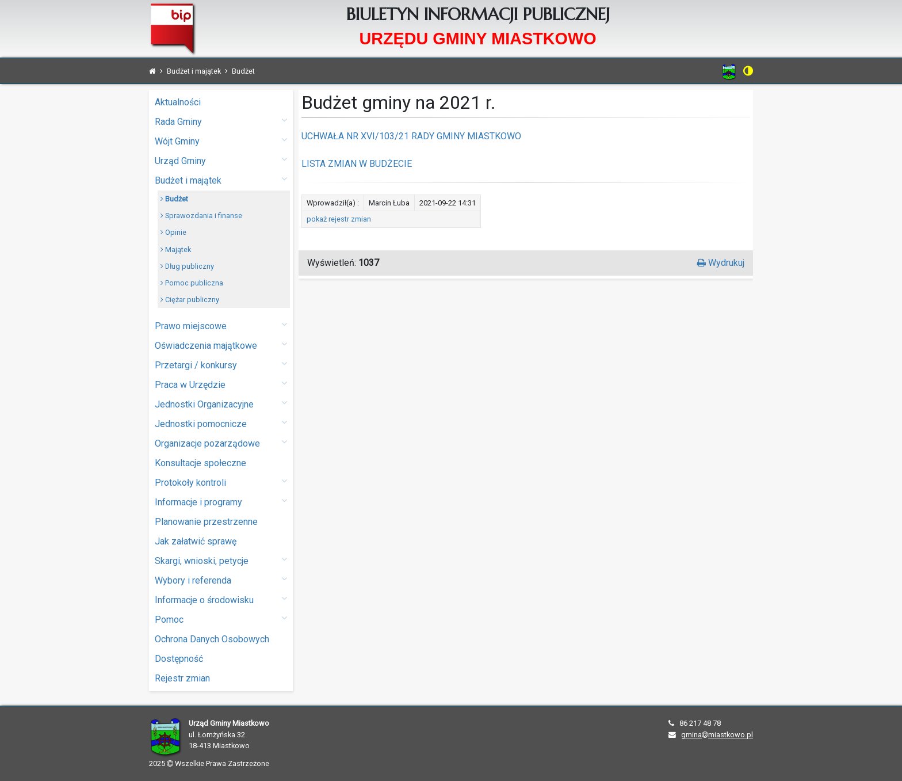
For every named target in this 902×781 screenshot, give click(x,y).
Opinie (173, 232)
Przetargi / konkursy (221, 365)
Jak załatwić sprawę (195, 541)
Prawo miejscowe (221, 325)
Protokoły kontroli (221, 482)
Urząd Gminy (221, 160)
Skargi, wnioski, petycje (221, 560)
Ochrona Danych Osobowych (212, 639)
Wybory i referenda (221, 580)
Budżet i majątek (221, 180)
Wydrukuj (720, 262)
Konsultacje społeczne (200, 463)
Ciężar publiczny (189, 299)
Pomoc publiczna (191, 283)
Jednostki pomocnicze (221, 423)
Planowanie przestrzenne (206, 521)
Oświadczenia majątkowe (221, 345)
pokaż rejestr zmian (339, 219)
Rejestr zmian (182, 678)
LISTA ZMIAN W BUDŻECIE (356, 163)
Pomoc (221, 619)
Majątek (175, 249)
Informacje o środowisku (221, 599)
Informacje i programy (221, 502)
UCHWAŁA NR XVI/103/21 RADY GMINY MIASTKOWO (411, 136)
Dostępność (179, 658)
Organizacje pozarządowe (221, 443)
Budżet (174, 199)
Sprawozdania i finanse (201, 215)
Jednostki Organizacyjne (221, 404)
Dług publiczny (187, 266)
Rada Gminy (221, 121)
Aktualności (178, 102)
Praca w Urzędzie (221, 384)
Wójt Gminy (221, 141)
